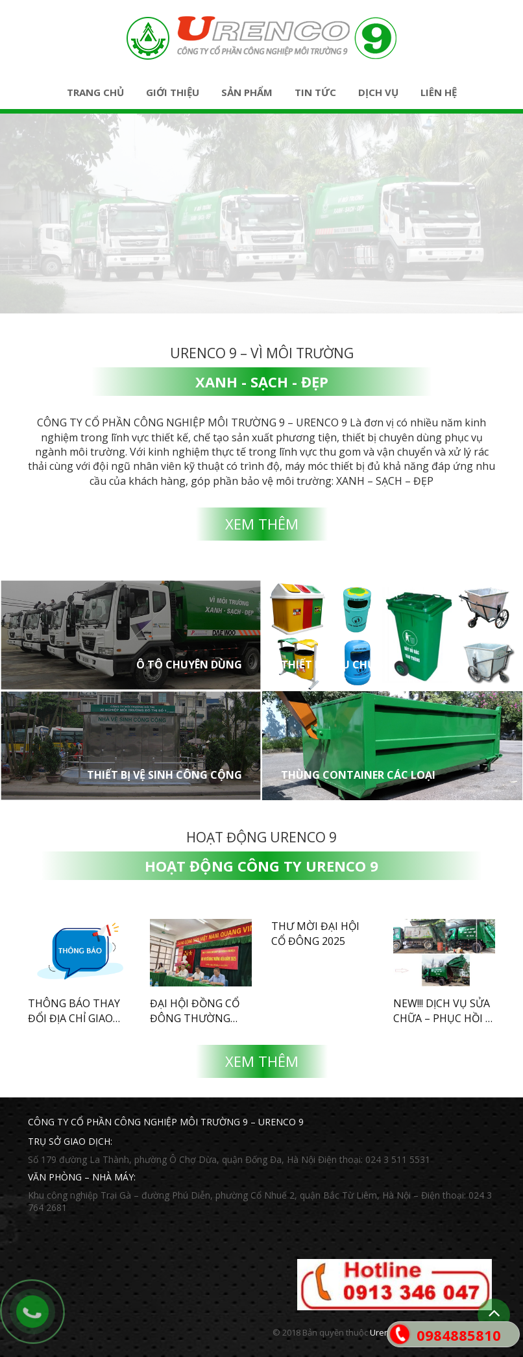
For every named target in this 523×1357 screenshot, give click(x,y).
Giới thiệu (172, 92)
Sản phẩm (247, 92)
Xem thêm (261, 523)
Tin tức (315, 92)
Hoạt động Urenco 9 (261, 837)
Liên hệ (438, 92)
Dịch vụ (378, 92)
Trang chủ (95, 92)
